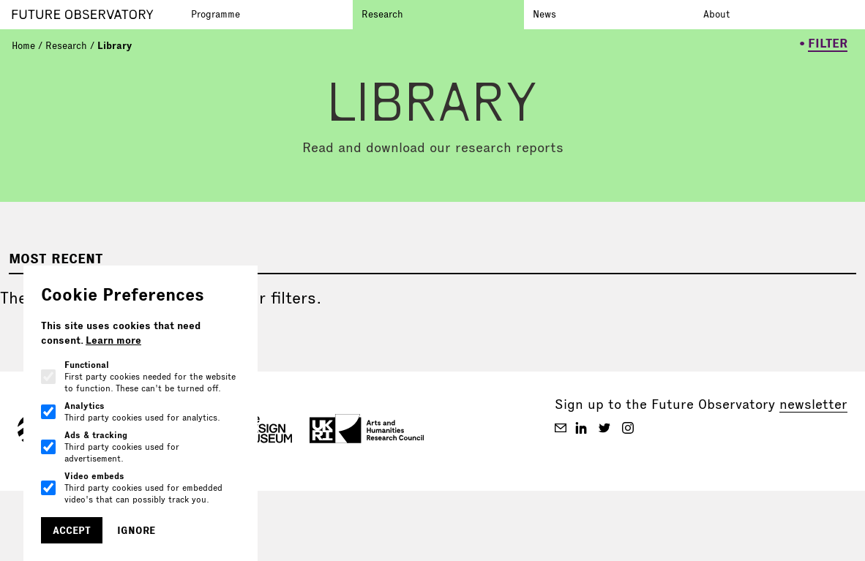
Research (382, 14)
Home (23, 45)
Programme (215, 14)
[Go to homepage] (97, 15)
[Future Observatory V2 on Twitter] (604, 428)
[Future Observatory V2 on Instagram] (628, 428)
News (544, 14)
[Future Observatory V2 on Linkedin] (581, 428)
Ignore (136, 530)
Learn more (113, 340)
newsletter (813, 404)
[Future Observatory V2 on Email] (560, 428)
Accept (72, 530)
